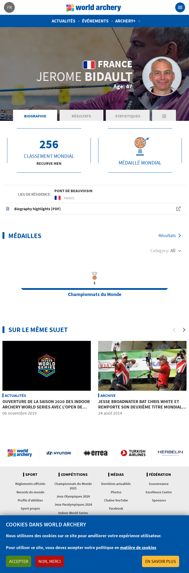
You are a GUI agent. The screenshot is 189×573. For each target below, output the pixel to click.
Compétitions (74, 474)
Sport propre (30, 508)
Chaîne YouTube (116, 500)
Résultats (81, 115)
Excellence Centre (159, 492)
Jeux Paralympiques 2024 (73, 504)
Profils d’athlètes (30, 500)
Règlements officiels (30, 483)
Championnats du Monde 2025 (73, 485)
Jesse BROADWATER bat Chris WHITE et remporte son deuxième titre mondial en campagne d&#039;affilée (140, 407)
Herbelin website (170, 453)
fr (9, 7)
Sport (31, 474)
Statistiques (127, 115)
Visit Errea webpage (95, 453)
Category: (159, 250)
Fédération (160, 474)
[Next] (184, 329)
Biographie (35, 115)
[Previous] (174, 329)
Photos (116, 492)
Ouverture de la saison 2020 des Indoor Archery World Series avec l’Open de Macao (46, 407)
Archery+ (125, 21)
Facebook (116, 508)
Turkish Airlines (133, 453)
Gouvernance (159, 483)
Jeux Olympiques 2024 (73, 496)
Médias (117, 474)
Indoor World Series (73, 513)
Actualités (63, 21)
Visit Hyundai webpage (58, 453)
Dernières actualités (116, 483)
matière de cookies (138, 547)
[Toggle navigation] (180, 7)
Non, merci (49, 561)
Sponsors (159, 500)
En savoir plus (160, 561)
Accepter (18, 561)
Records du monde (30, 492)
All (173, 250)
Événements (95, 21)
